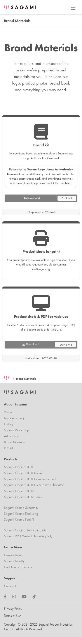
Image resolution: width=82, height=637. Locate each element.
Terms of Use (12, 615)
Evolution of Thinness (18, 567)
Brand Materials (26, 378)
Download (50, 198)
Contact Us (11, 586)
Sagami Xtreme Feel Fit (19, 519)
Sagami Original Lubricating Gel (25, 530)
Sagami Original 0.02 (19, 491)
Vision (8, 412)
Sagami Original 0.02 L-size (23, 497)
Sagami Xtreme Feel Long (21, 513)
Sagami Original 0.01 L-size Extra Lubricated (34, 485)
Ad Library (11, 436)
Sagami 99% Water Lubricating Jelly (28, 536)
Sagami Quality (14, 561)
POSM (8, 448)
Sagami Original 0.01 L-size (23, 473)
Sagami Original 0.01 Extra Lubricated (30, 479)
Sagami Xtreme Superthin (21, 507)
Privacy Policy (13, 608)
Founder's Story (14, 418)
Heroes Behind (14, 555)
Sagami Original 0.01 (18, 467)
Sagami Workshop (16, 430)
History (8, 424)
